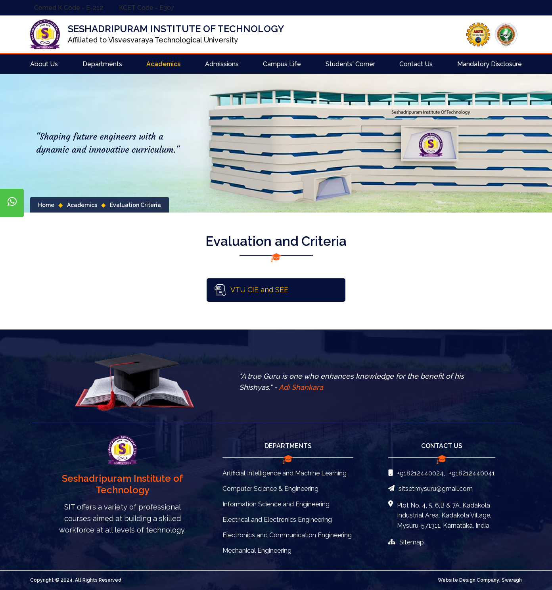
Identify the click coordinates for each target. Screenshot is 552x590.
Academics (163, 64)
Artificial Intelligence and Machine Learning (284, 473)
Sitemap (406, 542)
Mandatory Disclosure (489, 64)
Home (46, 205)
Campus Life (282, 64)
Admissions (222, 64)
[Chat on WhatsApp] (12, 203)
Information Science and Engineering (276, 504)
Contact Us (416, 64)
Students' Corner (350, 64)
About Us (44, 64)
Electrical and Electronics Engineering (277, 519)
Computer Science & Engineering (270, 488)
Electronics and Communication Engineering (287, 535)
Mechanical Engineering (256, 550)
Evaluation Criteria (135, 205)
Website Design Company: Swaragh (480, 580)
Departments (102, 64)
